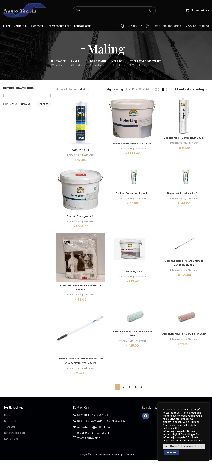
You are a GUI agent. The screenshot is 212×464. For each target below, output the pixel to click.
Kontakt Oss (11, 443)
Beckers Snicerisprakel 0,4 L (132, 193)
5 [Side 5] (141, 391)
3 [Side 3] (129, 391)
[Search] (114, 10)
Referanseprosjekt (14, 437)
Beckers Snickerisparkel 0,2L (184, 193)
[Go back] (83, 48)
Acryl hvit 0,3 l (80, 150)
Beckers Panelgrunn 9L (80, 217)
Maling (79, 155)
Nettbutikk (10, 425)
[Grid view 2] (157, 89)
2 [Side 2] (123, 391)
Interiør (71, 89)
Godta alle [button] (171, 452)
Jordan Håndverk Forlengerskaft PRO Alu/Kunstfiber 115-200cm (80, 364)
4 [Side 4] (135, 391)
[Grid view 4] (167, 89)
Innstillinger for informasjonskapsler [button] (184, 446)
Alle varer (91, 155)
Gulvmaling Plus (132, 272)
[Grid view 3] (162, 89)
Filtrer (43, 104)
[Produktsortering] (191, 90)
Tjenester (9, 431)
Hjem (59, 89)
